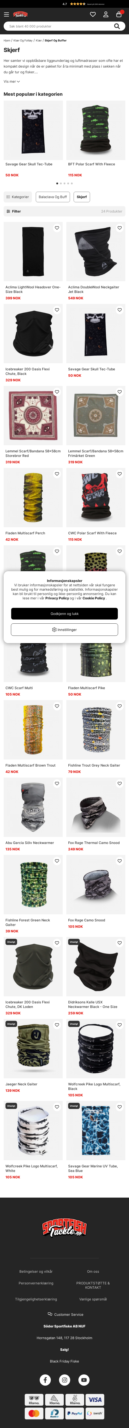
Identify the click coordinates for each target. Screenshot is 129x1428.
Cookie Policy (94, 598)
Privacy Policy (57, 598)
